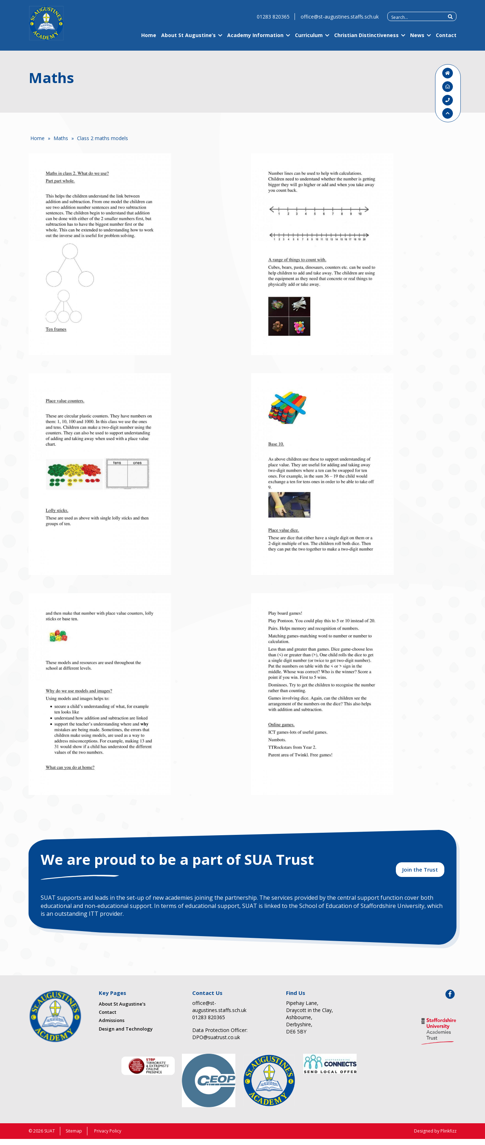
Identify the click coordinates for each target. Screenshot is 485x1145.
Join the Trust (420, 874)
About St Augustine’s (188, 40)
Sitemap (74, 1137)
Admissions (111, 1026)
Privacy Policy (107, 1137)
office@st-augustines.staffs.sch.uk (340, 21)
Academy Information (255, 40)
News (417, 40)
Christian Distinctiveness (366, 40)
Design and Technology (126, 1035)
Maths (60, 138)
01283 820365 (273, 21)
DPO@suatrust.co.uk (216, 1043)
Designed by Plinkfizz (435, 1137)
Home (148, 40)
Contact (446, 40)
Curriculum (309, 40)
